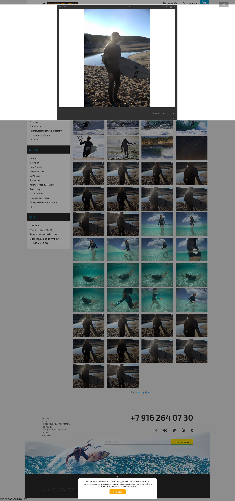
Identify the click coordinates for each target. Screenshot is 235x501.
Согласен (117, 492)
